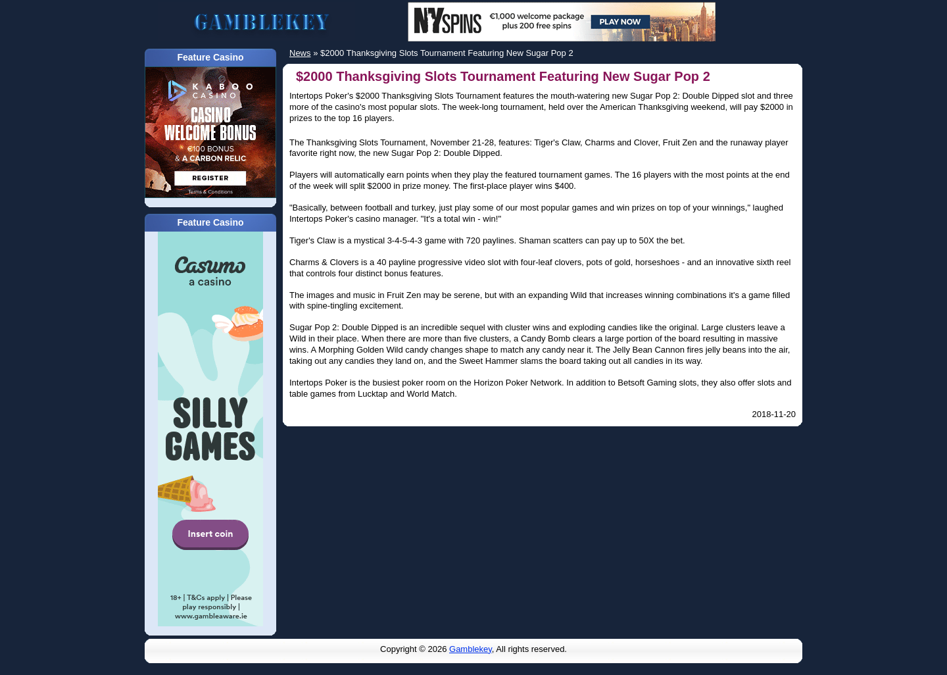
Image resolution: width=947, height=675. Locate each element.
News (300, 53)
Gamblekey (470, 649)
